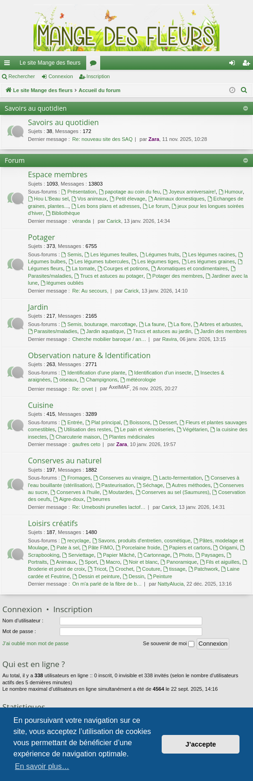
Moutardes (118, 492)
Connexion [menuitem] (234, 65)
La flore (179, 324)
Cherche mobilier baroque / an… (109, 339)
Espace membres (58, 174)
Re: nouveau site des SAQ (102, 139)
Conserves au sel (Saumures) (172, 492)
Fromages (76, 478)
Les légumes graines (208, 261)
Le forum (156, 206)
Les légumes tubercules (98, 261)
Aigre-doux (68, 499)
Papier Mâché (116, 555)
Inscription (98, 76)
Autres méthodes (188, 485)
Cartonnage (153, 555)
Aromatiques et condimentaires (189, 268)
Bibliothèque (63, 213)
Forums (95, 65)
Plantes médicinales (129, 437)
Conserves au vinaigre (121, 478)
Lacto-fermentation (177, 478)
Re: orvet (82, 389)
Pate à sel (64, 547)
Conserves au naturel (65, 460)
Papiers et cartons (187, 547)
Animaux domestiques (176, 198)
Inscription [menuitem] (248, 65)
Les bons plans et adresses (105, 206)
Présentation (79, 191)
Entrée (72, 422)
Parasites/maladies (52, 331)
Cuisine (40, 405)
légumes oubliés (62, 283)
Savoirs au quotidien (36, 108)
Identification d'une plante (93, 372)
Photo (182, 555)
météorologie (138, 379)
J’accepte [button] (200, 744)
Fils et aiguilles (219, 562)
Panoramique (178, 562)
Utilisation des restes (84, 429)
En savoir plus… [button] (42, 766)
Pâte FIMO (97, 547)
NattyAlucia (170, 584)
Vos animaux (89, 198)
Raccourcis (9, 65)
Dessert (165, 422)
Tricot (97, 569)
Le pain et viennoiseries (144, 429)
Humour (231, 191)
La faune (152, 324)
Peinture (159, 576)
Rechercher (21, 76)
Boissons (136, 422)
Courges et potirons (122, 268)
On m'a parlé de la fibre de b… (107, 584)
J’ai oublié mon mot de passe (35, 643)
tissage (174, 569)
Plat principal (103, 422)
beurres (98, 499)
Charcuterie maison (74, 437)
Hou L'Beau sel (48, 198)
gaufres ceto (86, 444)
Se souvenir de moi (168, 644)
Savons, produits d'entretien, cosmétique (141, 540)
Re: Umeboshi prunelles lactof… (109, 507)
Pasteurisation (115, 485)
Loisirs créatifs (53, 523)
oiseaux (65, 379)
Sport (88, 562)
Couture (148, 569)
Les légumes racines (208, 254)
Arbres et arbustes (217, 324)
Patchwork (203, 569)
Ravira (169, 339)
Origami (225, 547)
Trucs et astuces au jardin (159, 331)
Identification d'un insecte (159, 372)
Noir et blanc (140, 562)
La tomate (80, 268)
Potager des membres (174, 276)
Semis (72, 254)
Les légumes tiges (155, 261)
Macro (110, 562)
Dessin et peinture (96, 576)
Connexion (60, 76)
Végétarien (192, 429)
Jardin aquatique (102, 331)
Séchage (150, 485)
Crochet (121, 569)
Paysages (209, 555)
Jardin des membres (220, 331)
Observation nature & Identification (89, 355)
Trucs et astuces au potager (109, 276)
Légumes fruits (159, 254)
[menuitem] (244, 90)
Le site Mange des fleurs (50, 63)
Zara (154, 139)
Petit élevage (127, 198)
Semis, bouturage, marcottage (99, 324)
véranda (81, 221)
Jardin (38, 307)
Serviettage (78, 555)
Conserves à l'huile (74, 492)
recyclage (75, 540)
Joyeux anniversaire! (189, 191)
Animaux (63, 562)
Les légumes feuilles (110, 254)
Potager (41, 237)
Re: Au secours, (90, 291)
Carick (114, 221)
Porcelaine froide (138, 547)
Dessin (133, 576)
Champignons (98, 379)
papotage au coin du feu (129, 191)
